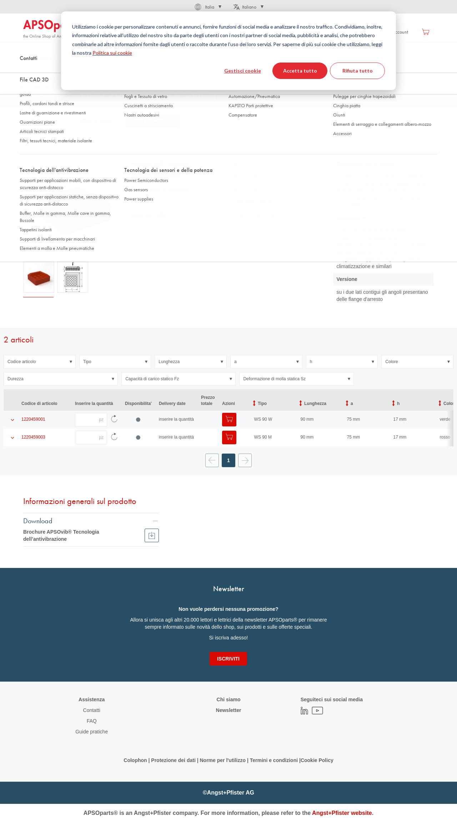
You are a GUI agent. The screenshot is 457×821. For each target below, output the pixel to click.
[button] (207, 7)
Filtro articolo (95, 120)
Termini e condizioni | (275, 760)
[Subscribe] (228, 659)
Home (29, 71)
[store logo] (53, 29)
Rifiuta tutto (357, 71)
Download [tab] (37, 520)
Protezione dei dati (173, 760)
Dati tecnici (44, 120)
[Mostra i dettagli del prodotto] (12, 419)
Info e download (153, 120)
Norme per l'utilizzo (223, 760)
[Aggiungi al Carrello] (229, 419)
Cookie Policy (317, 760)
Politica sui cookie (112, 53)
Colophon (135, 760)
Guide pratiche (91, 732)
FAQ (92, 721)
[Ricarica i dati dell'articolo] (114, 419)
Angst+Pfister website (342, 813)
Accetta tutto (300, 71)
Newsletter (228, 710)
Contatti (91, 710)
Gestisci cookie (242, 71)
